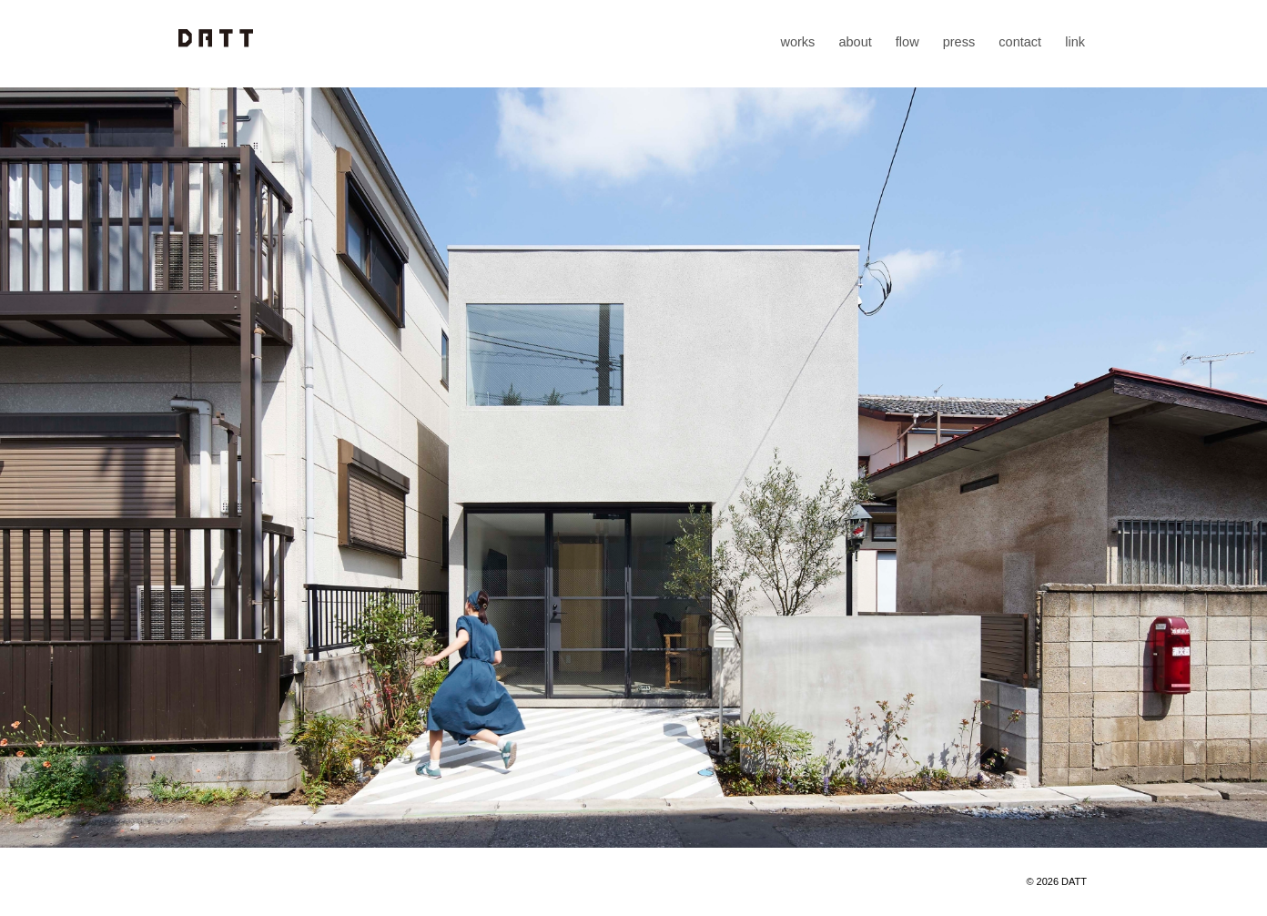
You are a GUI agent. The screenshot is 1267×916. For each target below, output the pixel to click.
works (797, 42)
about (854, 42)
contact (1019, 42)
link (1075, 42)
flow (907, 42)
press (959, 42)
